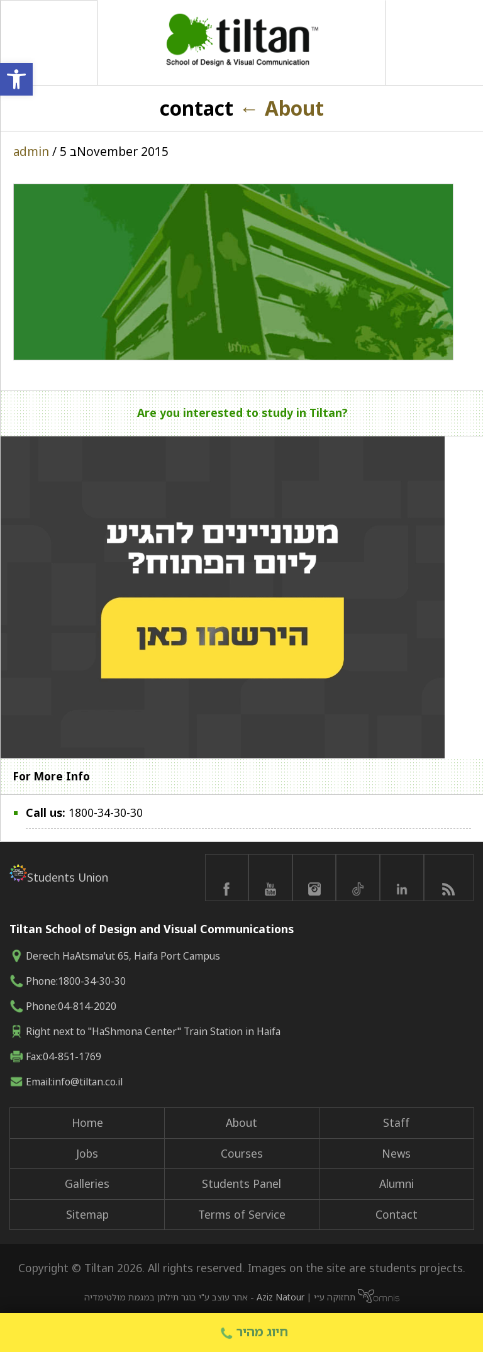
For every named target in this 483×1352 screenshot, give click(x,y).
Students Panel (241, 1183)
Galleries (87, 1183)
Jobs (87, 1153)
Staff (396, 1122)
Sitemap (87, 1214)
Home (87, 1122)
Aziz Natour (280, 1297)
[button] (16, 79)
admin (31, 151)
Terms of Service (242, 1214)
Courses (242, 1153)
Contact (396, 1214)
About (281, 107)
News (396, 1153)
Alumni (396, 1183)
